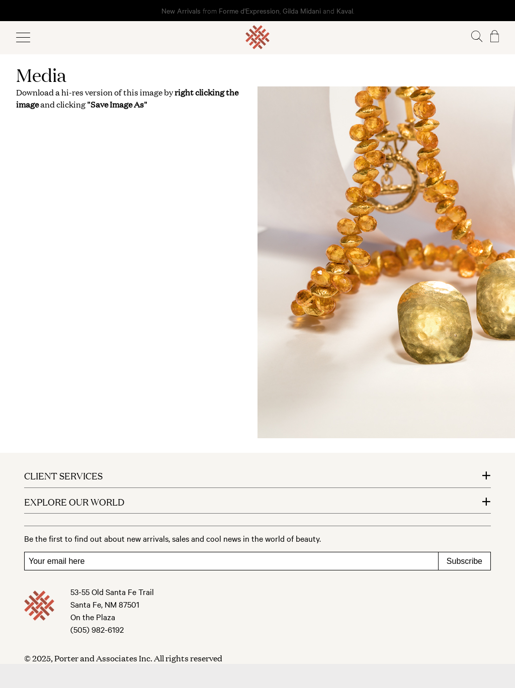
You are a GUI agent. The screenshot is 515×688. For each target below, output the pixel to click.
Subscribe (464, 561)
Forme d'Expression (249, 11)
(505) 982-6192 (97, 629)
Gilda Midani (302, 11)
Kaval (344, 11)
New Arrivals (181, 11)
